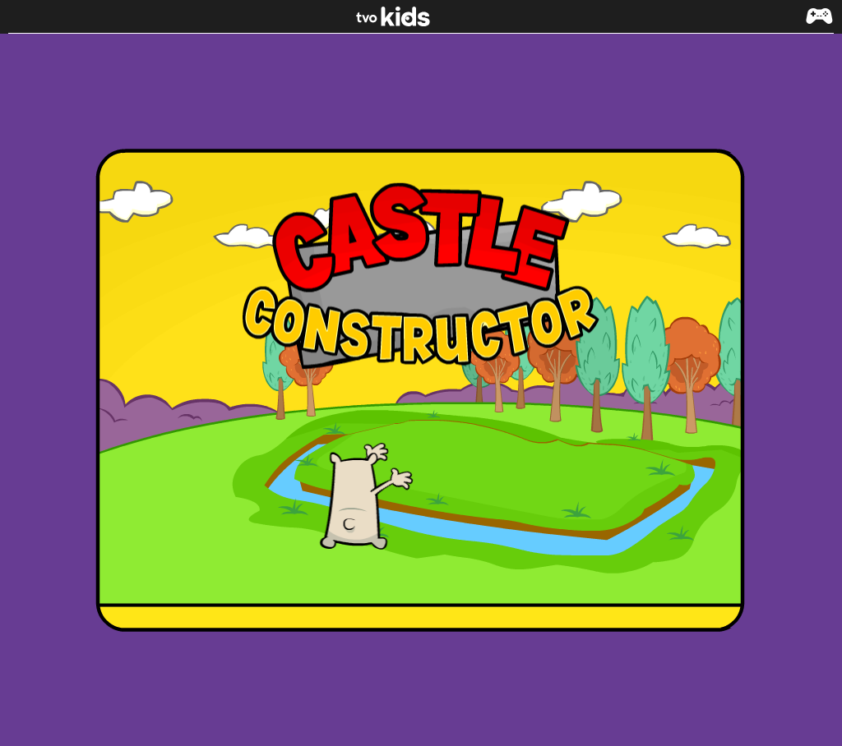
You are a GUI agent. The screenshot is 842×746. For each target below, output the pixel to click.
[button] (819, 24)
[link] (421, 16)
